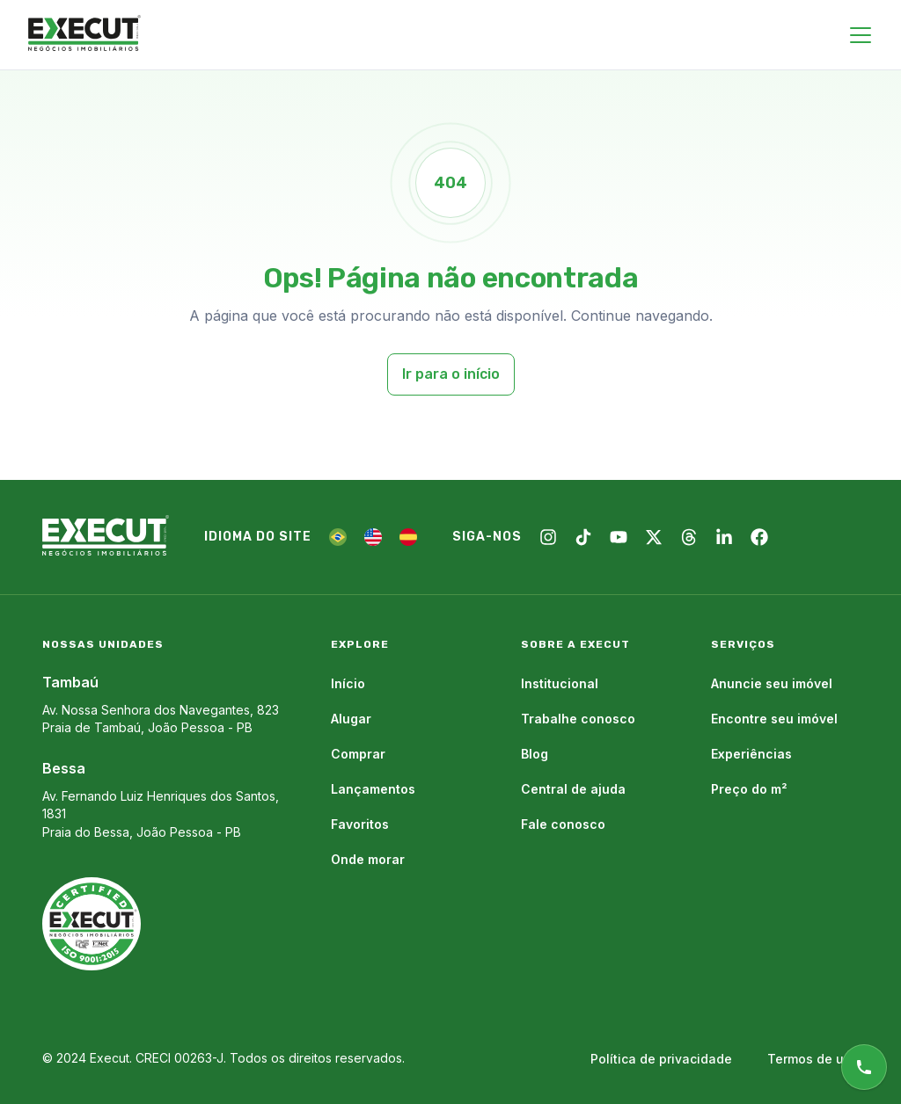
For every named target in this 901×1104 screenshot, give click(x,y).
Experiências (751, 753)
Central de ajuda (573, 788)
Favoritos (360, 824)
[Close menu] (860, 35)
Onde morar (368, 859)
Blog (534, 753)
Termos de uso (813, 1058)
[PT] (338, 537)
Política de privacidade (661, 1058)
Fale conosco (563, 824)
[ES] (408, 537)
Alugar (351, 718)
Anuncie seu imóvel (771, 683)
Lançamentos (373, 788)
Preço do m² (749, 788)
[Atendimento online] (864, 1067)
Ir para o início (451, 374)
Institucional (559, 683)
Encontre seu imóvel (774, 718)
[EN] (373, 537)
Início (348, 683)
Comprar (358, 753)
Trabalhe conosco (578, 718)
